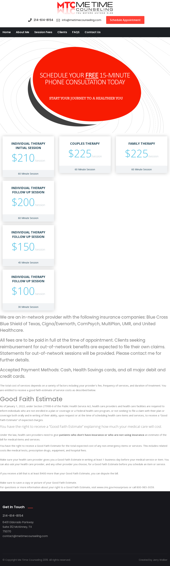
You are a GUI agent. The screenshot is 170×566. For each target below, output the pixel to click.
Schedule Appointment (125, 20)
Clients (62, 32)
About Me (22, 32)
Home (7, 32)
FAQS (76, 32)
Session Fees (43, 32)
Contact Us (93, 32)
